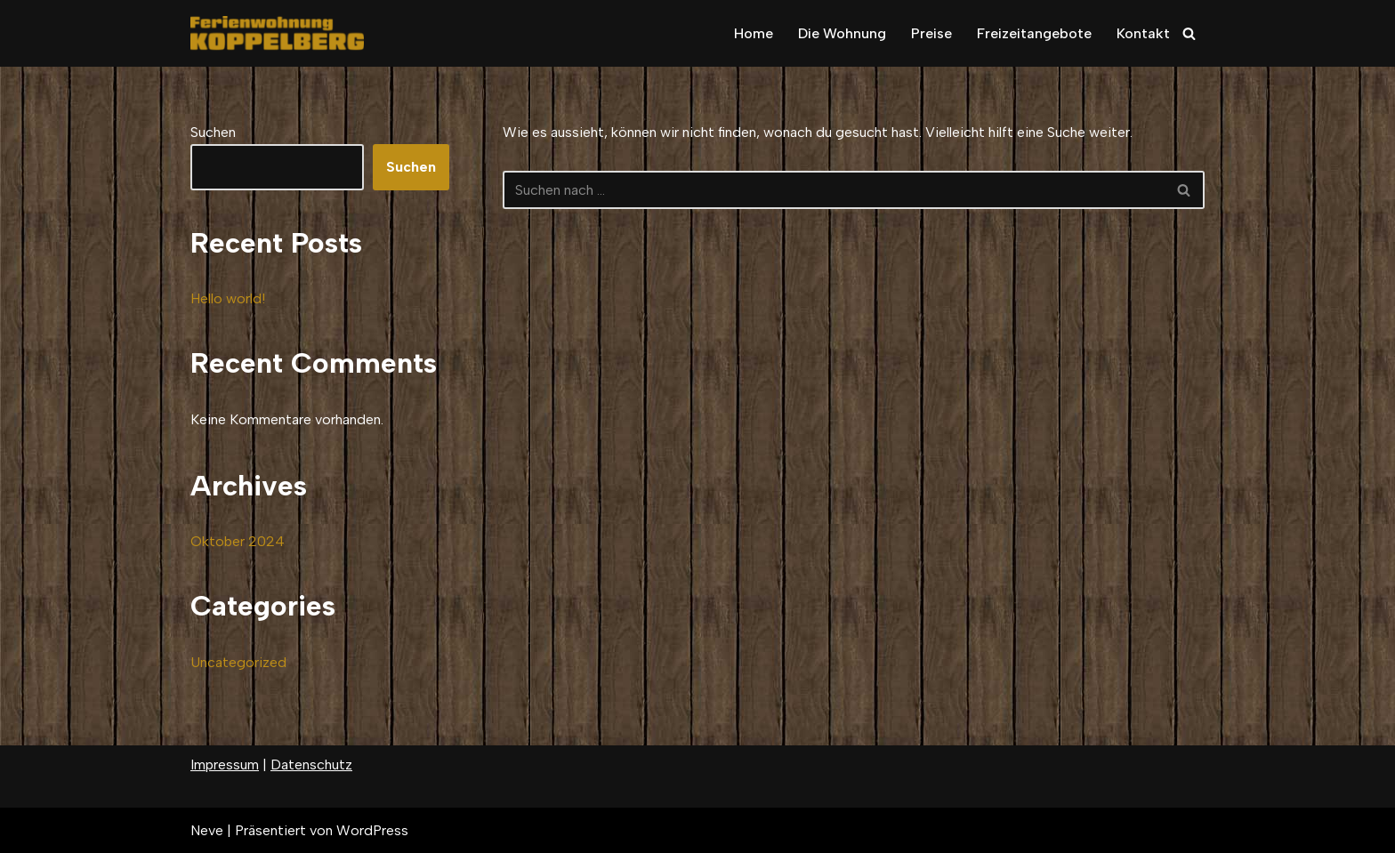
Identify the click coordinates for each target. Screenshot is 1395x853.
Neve (206, 830)
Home (753, 33)
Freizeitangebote (1034, 33)
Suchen (213, 132)
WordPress (372, 830)
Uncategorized (238, 662)
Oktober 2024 (237, 541)
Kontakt (1143, 33)
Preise (931, 33)
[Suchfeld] (1189, 33)
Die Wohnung (842, 33)
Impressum (224, 764)
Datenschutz (311, 764)
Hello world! (227, 298)
